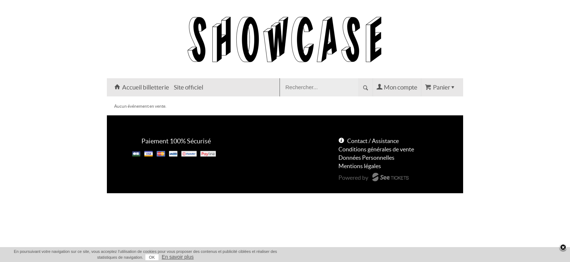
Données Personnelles (366, 157)
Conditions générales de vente (376, 149)
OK (423, 257)
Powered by (353, 177)
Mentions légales (359, 166)
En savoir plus (449, 257)
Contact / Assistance (373, 141)
